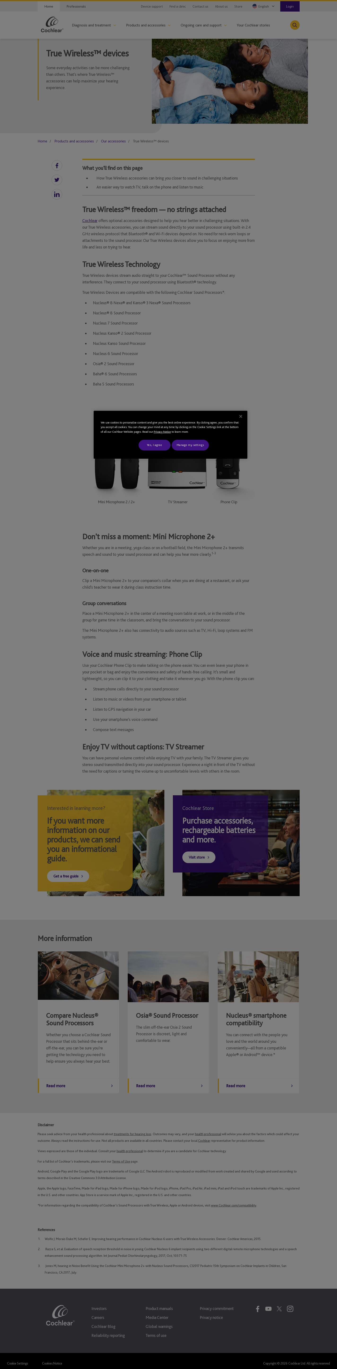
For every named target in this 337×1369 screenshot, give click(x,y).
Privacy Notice (162, 431)
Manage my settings (190, 445)
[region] (170, 435)
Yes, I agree (154, 445)
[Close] (241, 416)
